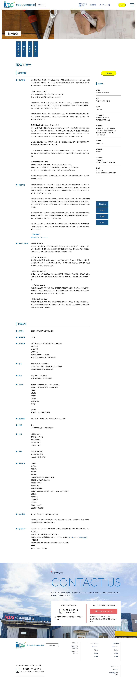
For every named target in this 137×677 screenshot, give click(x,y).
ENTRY (120, 5)
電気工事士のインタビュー (39, 227)
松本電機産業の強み (115, 664)
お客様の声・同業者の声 (115, 669)
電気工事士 (96, 637)
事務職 (97, 646)
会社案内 (116, 659)
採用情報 (93, 5)
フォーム (70, 527)
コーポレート (104, 5)
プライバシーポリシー (75, 642)
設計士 (97, 640)
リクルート (76, 633)
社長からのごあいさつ (76, 637)
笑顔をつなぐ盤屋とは (83, 5)
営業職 (97, 643)
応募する (108, 63)
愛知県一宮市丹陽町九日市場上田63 (27, 655)
